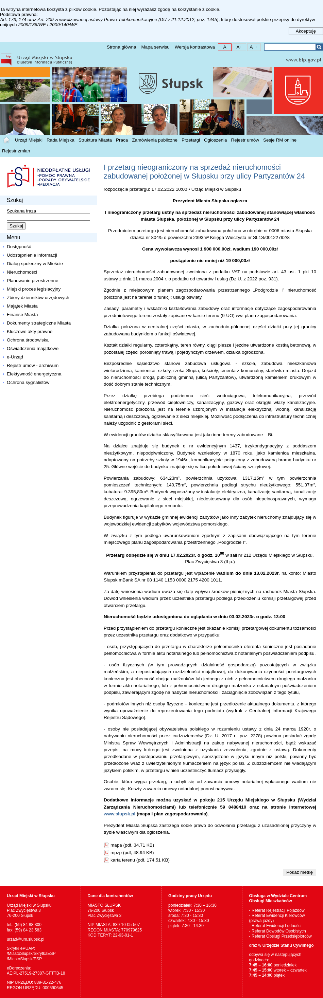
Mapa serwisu (155, 47)
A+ (237, 47)
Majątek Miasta (22, 306)
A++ (253, 47)
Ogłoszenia (215, 140)
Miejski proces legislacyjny (34, 289)
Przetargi (191, 140)
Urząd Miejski (28, 140)
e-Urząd (15, 356)
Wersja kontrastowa (195, 47)
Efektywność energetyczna (34, 373)
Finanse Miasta (22, 314)
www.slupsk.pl (119, 813)
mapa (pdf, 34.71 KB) (132, 845)
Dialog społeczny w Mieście (35, 263)
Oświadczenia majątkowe (32, 348)
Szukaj (319, 47)
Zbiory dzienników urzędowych (38, 297)
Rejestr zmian (16, 150)
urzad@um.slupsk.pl (25, 939)
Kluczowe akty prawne (29, 331)
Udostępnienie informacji (32, 255)
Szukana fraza (21, 211)
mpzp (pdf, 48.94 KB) (132, 852)
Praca (122, 140)
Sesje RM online (279, 140)
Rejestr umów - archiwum (32, 365)
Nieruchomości (22, 272)
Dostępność (19, 246)
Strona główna (121, 47)
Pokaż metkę (299, 872)
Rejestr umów (245, 140)
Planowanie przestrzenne (32, 280)
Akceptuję (306, 31)
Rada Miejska (60, 140)
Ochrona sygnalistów (28, 382)
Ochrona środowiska (28, 340)
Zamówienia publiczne (154, 140)
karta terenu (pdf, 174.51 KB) (140, 860)
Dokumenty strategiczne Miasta (39, 323)
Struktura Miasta (95, 140)
